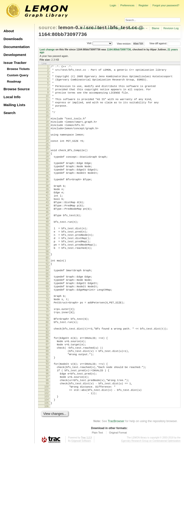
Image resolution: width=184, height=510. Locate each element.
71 (47, 335)
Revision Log (171, 28)
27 (47, 164)
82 (47, 378)
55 (47, 275)
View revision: (124, 43)
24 (47, 154)
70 (47, 331)
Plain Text (97, 497)
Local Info (12, 97)
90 (47, 408)
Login (113, 5)
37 (47, 203)
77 (47, 358)
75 (47, 350)
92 (47, 416)
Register (143, 5)
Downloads (13, 39)
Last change (47, 49)
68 (47, 323)
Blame (155, 28)
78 (47, 362)
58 (47, 286)
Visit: (89, 43)
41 (47, 219)
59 (47, 289)
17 (47, 129)
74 (47, 346)
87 (47, 396)
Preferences (127, 5)
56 (47, 279)
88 (47, 400)
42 (47, 223)
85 (47, 388)
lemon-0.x (70, 27)
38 (47, 207)
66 (47, 315)
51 (47, 259)
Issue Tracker (15, 63)
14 (47, 118)
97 (47, 435)
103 (46, 458)
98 (47, 438)
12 (47, 110)
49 (47, 251)
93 (47, 419)
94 (47, 423)
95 (47, 427)
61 (47, 296)
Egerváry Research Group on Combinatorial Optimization (150, 505)
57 (47, 282)
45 (47, 235)
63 (47, 304)
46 (47, 239)
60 (47, 293)
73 (47, 342)
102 (46, 454)
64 (47, 308)
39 (47, 211)
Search (9, 113)
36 (47, 199)
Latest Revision (115, 28)
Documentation (17, 47)
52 (47, 263)
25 (47, 158)
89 (47, 404)
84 (47, 385)
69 (47, 327)
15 (47, 122)
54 (47, 271)
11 (47, 106)
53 (47, 267)
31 (47, 179)
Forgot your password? (165, 5)
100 (46, 446)
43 (47, 227)
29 (47, 172)
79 (47, 366)
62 (47, 300)
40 (47, 215)
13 (47, 114)
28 (47, 168)
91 (47, 412)
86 (47, 392)
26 (47, 161)
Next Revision (136, 28)
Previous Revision (91, 28)
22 (47, 147)
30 (47, 176)
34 (47, 191)
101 (46, 450)
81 (47, 374)
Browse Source (17, 89)
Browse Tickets (18, 69)
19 (47, 136)
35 (47, 195)
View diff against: (164, 43)
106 (46, 470)
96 (47, 431)
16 (47, 126)
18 (47, 133)
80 (47, 370)
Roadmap (14, 81)
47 (47, 243)
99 (47, 442)
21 (47, 144)
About (9, 31)
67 (47, 319)
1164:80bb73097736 (63, 34)
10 (47, 102)
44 (47, 231)
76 (47, 354)
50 (47, 255)
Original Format (118, 497)
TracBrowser (116, 485)
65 (47, 312)
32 (47, 183)
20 (47, 140)
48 (47, 247)
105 (46, 466)
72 (47, 338)
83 (47, 382)
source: (48, 27)
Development (15, 55)
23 (47, 151)
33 (47, 187)
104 (46, 462)
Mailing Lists (14, 105)
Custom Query (18, 75)
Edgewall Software (81, 505)
